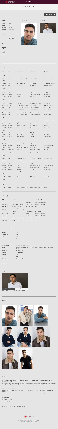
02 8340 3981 (12, 54)
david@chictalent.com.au (14, 55)
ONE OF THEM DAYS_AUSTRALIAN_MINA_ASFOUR (13, 290)
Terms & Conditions (25, 421)
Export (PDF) (49, 14)
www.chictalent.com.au (14, 57)
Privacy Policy (34, 421)
